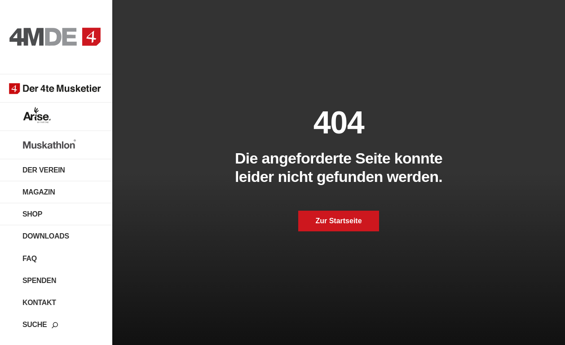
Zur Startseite (338, 221)
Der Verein (43, 170)
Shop (32, 214)
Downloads (45, 236)
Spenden (39, 280)
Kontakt (39, 302)
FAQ (29, 258)
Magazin (38, 192)
